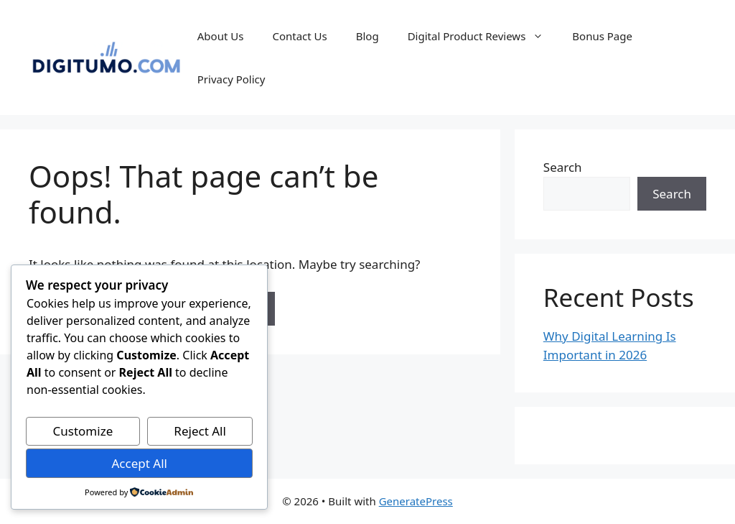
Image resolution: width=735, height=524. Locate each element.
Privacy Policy (231, 79)
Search (562, 167)
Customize (83, 431)
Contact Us (299, 36)
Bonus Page (602, 36)
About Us (220, 36)
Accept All (139, 463)
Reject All (200, 431)
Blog (367, 36)
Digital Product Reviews (483, 36)
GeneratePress (416, 501)
